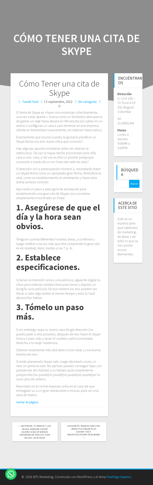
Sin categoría (87, 101)
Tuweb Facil (30, 101)
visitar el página (27, 402)
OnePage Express (119, 477)
